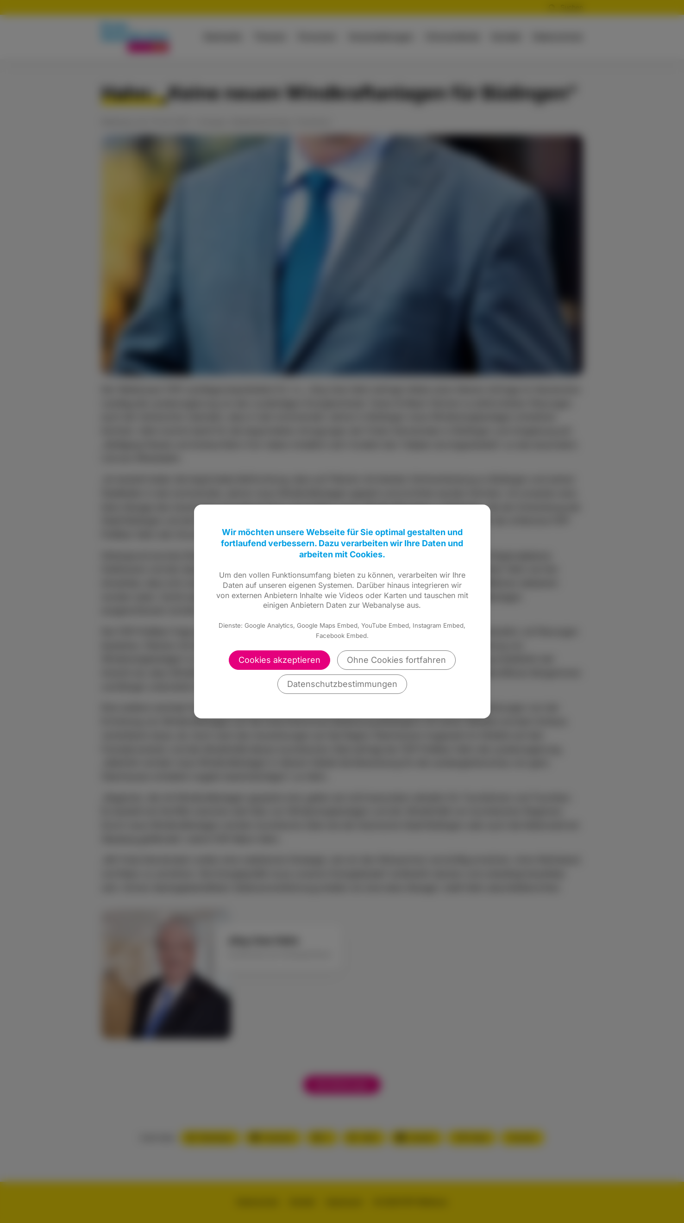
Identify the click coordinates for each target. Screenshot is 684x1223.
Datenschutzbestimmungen (342, 684)
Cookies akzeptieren (279, 660)
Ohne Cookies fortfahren (396, 660)
